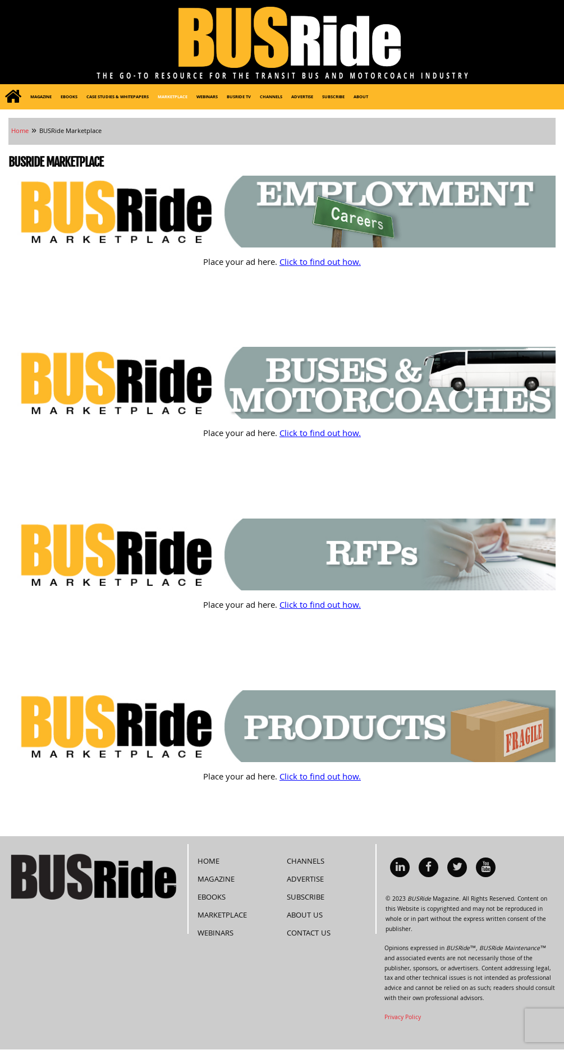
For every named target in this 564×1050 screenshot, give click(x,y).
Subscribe (333, 97)
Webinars (207, 97)
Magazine (41, 97)
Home (208, 862)
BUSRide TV (239, 97)
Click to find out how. (320, 263)
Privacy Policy (402, 1018)
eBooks (69, 97)
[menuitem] (13, 96)
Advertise (302, 97)
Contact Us (309, 934)
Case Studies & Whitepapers (117, 97)
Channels (271, 97)
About (361, 97)
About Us (305, 916)
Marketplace (172, 97)
